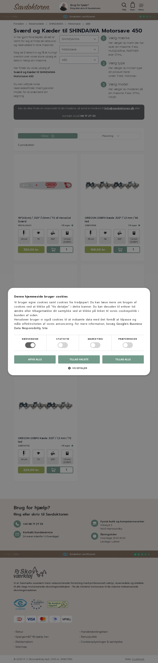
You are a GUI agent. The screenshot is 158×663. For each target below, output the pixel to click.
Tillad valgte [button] (79, 359)
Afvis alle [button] (35, 359)
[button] (79, 369)
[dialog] (79, 331)
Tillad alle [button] (123, 359)
